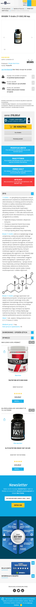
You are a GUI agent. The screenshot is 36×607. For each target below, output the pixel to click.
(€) (25, 3)
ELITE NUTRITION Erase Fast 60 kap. (18, 448)
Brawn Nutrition (14, 63)
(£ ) (25, 5)
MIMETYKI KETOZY (18, 387)
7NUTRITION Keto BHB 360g (17, 380)
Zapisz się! (18, 505)
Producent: (4, 63)
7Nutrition (18, 375)
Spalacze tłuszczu (19, 9)
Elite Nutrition (18, 443)
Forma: (3, 66)
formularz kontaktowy (20, 162)
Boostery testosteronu (17, 455)
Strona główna (6, 9)
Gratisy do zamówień (16, 90)
